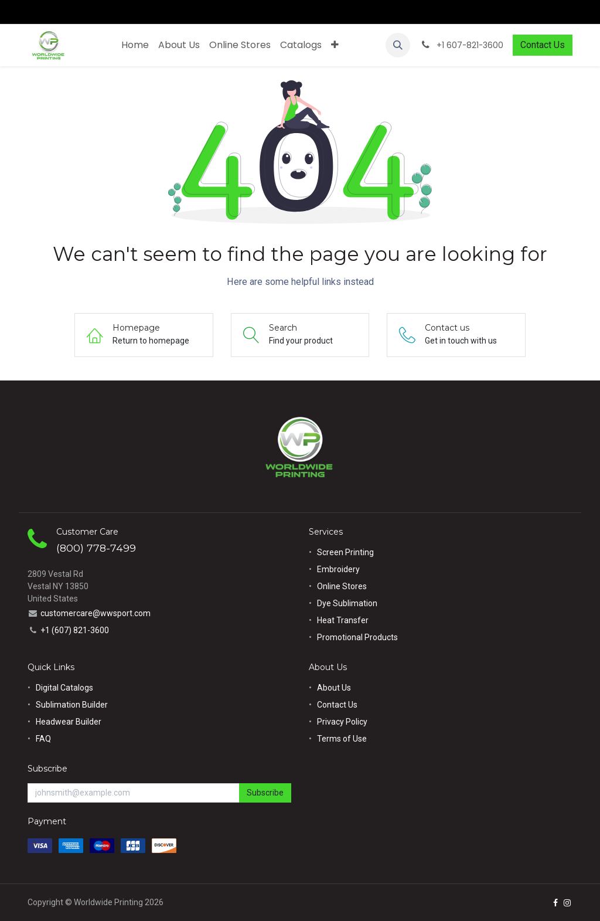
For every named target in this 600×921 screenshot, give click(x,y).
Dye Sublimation (347, 603)
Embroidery (338, 569)
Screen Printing (345, 552)
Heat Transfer (343, 620)
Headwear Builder (68, 721)
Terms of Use (342, 738)
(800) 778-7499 (96, 548)
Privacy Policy (342, 721)
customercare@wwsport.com (95, 613)
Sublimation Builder (72, 704)
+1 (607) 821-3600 (74, 630)
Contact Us (542, 44)
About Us (334, 687)
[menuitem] (135, 45)
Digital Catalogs (64, 687)
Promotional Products (357, 637)
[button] (398, 45)
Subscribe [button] (265, 792)
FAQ (43, 738)
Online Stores (343, 586)
